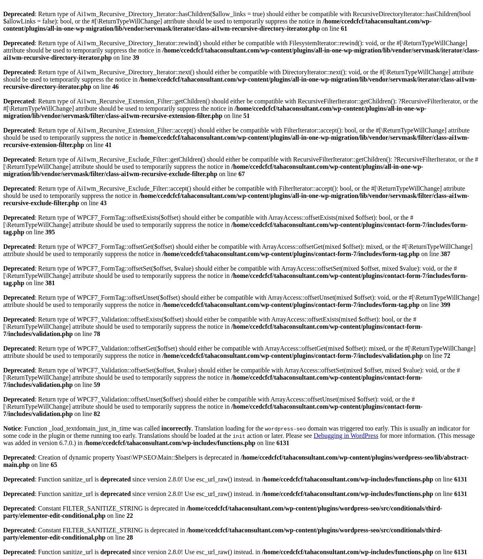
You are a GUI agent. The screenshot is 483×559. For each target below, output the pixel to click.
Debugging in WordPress (346, 435)
